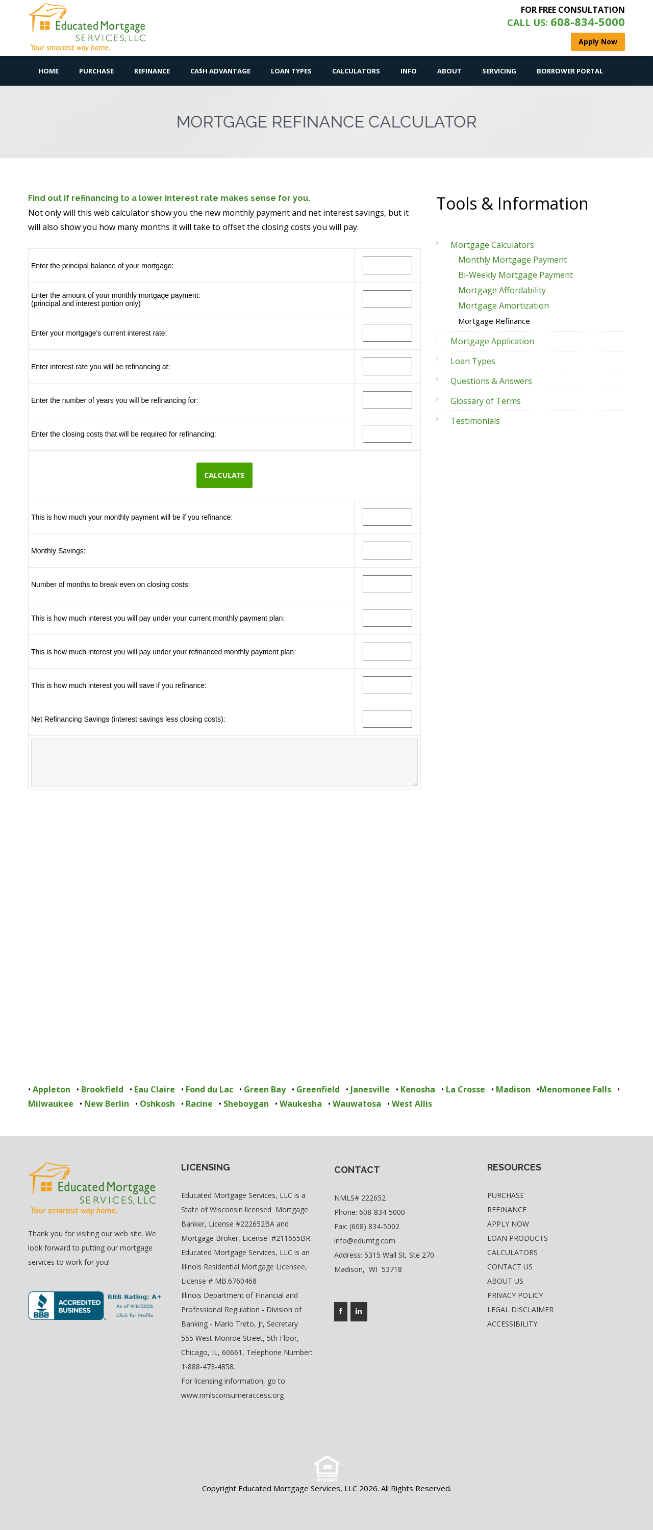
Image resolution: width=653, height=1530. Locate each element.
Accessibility (512, 1324)
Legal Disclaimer (520, 1309)
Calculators (356, 70)
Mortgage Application (492, 341)
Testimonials (475, 420)
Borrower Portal (570, 70)
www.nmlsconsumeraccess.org (232, 1395)
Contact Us (510, 1266)
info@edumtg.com (364, 1240)
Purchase (96, 70)
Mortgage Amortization (503, 305)
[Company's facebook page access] (340, 1311)
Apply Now (508, 1224)
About (449, 70)
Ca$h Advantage (220, 70)
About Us (505, 1281)
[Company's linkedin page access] (358, 1311)
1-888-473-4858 (207, 1366)
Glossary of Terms (485, 400)
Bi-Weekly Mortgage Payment (515, 274)
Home (48, 70)
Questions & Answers (491, 381)
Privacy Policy (515, 1295)
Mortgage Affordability (502, 290)
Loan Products (517, 1238)
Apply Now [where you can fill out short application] (598, 41)
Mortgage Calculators (492, 244)
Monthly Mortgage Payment (512, 259)
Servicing (499, 70)
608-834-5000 (382, 1212)
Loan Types (291, 70)
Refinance (152, 70)
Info (408, 70)
